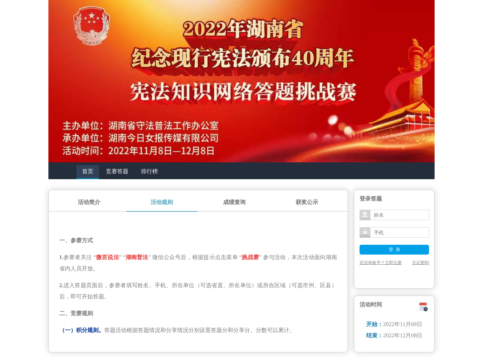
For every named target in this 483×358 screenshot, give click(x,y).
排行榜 (149, 171)
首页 (87, 171)
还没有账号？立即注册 (381, 262)
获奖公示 (307, 202)
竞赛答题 (117, 171)
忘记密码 (420, 262)
